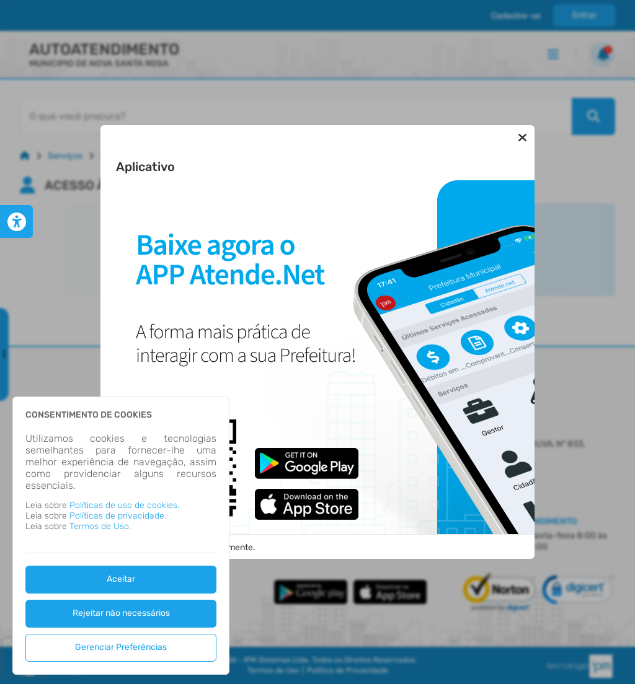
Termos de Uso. (100, 526)
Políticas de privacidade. (117, 516)
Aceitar (121, 579)
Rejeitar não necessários (121, 613)
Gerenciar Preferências (121, 647)
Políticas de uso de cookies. (124, 505)
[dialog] (120, 536)
